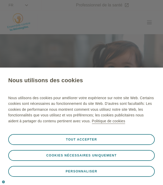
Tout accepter (81, 139)
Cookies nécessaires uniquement (81, 155)
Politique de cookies (108, 121)
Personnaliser (81, 171)
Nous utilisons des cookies (45, 80)
